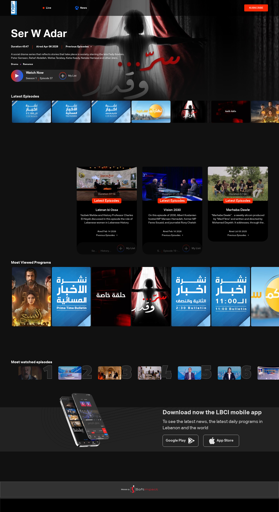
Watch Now (35, 72)
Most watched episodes (34, 364)
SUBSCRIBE (256, 8)
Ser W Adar (45, 32)
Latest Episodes (26, 97)
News (81, 8)
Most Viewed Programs (33, 264)
